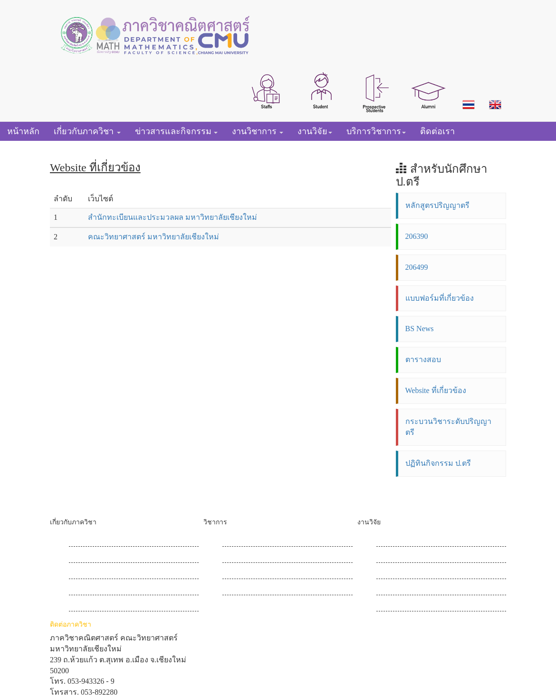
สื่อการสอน (241, 589)
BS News (419, 328)
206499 (416, 267)
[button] (267, 90)
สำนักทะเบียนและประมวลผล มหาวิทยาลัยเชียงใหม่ (172, 217)
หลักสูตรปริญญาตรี (437, 205)
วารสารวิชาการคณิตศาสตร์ (423, 573)
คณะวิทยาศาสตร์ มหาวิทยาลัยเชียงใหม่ (153, 237)
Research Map (398, 540)
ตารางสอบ (423, 359)
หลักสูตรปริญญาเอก (255, 573)
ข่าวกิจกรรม (89, 605)
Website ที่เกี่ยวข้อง (435, 390)
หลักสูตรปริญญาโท (254, 556)
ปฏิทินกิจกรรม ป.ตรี (438, 463)
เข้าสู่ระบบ (393, 605)
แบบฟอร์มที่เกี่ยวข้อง (439, 298)
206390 (416, 236)
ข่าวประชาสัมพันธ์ (100, 589)
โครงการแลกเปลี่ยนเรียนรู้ (419, 589)
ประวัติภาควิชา (94, 540)
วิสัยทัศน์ (83, 556)
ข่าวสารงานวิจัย (403, 556)
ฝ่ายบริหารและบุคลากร (107, 573)
